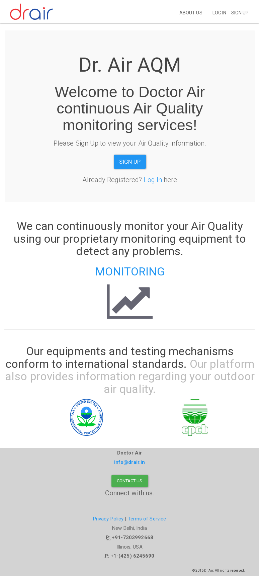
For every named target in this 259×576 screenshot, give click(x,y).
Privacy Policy (108, 519)
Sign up (240, 12)
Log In (153, 180)
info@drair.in (129, 462)
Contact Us (130, 480)
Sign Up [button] (130, 161)
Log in (219, 12)
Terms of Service (147, 519)
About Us (190, 12)
